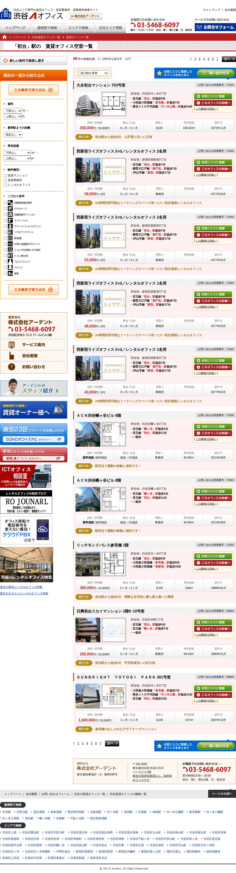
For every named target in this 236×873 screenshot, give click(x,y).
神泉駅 (156, 812)
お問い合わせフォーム (55, 794)
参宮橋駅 (195, 812)
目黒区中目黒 (33, 858)
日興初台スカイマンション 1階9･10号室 (110, 611)
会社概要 (230, 10)
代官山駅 (22, 812)
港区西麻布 (193, 851)
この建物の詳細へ (206, 108)
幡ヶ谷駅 (45, 818)
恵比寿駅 (39, 812)
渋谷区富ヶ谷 (189, 838)
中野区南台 (63, 851)
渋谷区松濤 (52, 838)
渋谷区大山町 (152, 832)
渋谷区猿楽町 (10, 838)
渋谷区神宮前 (95, 838)
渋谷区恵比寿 (78, 832)
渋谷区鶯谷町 (30, 832)
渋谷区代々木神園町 (38, 851)
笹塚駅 (60, 818)
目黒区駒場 (77, 858)
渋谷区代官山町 (165, 838)
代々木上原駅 (10, 818)
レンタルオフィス (17, 184)
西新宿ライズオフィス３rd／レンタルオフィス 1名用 (121, 283)
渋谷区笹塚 (219, 832)
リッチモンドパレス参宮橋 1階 (102, 545)
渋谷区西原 (35, 845)
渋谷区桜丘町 (197, 832)
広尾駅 (142, 812)
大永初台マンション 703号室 (100, 85)
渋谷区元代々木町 (203, 845)
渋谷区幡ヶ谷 (56, 845)
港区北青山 (174, 851)
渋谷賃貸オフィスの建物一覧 (128, 794)
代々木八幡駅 (214, 812)
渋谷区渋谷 (32, 838)
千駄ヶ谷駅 (77, 818)
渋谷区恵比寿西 (103, 832)
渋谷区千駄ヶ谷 (140, 838)
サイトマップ (211, 10)
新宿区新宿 (106, 851)
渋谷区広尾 (137, 845)
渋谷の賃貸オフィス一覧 (89, 794)
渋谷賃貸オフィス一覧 (46, 37)
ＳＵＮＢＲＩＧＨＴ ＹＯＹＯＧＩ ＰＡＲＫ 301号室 (123, 677)
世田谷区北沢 (98, 858)
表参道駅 (56, 812)
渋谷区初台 (100, 845)
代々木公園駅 (175, 812)
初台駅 (29, 818)
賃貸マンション (16, 175)
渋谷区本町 (157, 845)
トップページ (17, 37)
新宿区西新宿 (84, 851)
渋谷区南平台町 (12, 845)
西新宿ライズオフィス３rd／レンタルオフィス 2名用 (121, 151)
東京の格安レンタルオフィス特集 (21, 587)
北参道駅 (95, 812)
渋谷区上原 (9, 832)
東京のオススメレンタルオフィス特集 (24, 593)
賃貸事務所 (13, 180)
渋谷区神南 (117, 838)
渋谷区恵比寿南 (128, 832)
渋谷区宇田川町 (55, 832)
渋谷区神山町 (175, 832)
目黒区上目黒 (10, 858)
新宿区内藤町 (126, 851)
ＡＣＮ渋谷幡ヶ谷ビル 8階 (98, 480)
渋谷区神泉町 (73, 838)
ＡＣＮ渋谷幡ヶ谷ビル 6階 (98, 416)
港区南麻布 (213, 851)
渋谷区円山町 (177, 845)
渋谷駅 (6, 812)
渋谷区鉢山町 (78, 845)
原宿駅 (128, 812)
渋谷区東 (118, 845)
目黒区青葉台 (56, 858)
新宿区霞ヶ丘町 (151, 851)
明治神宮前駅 (75, 812)
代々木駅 (112, 812)
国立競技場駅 (98, 818)
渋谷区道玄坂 (211, 838)
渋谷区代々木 (10, 851)
